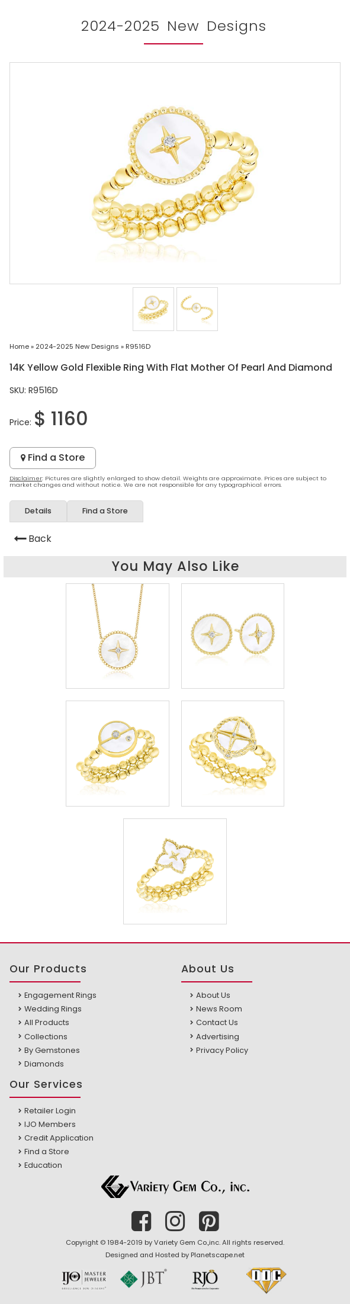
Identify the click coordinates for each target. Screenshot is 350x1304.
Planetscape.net (218, 1255)
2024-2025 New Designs (77, 346)
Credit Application (59, 1138)
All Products (46, 1022)
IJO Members (50, 1124)
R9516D (138, 346)
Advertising (217, 1037)
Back (40, 538)
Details (38, 511)
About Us (213, 995)
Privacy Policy (222, 1050)
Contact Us (217, 1022)
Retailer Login (50, 1111)
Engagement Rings (60, 995)
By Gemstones (52, 1050)
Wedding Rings (53, 1009)
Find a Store (53, 457)
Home (19, 346)
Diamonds (44, 1064)
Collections (46, 1037)
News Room (219, 1009)
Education (43, 1165)
